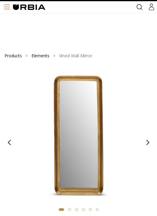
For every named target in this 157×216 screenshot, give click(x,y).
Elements (40, 55)
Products (13, 55)
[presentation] (9, 142)
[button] (61, 209)
